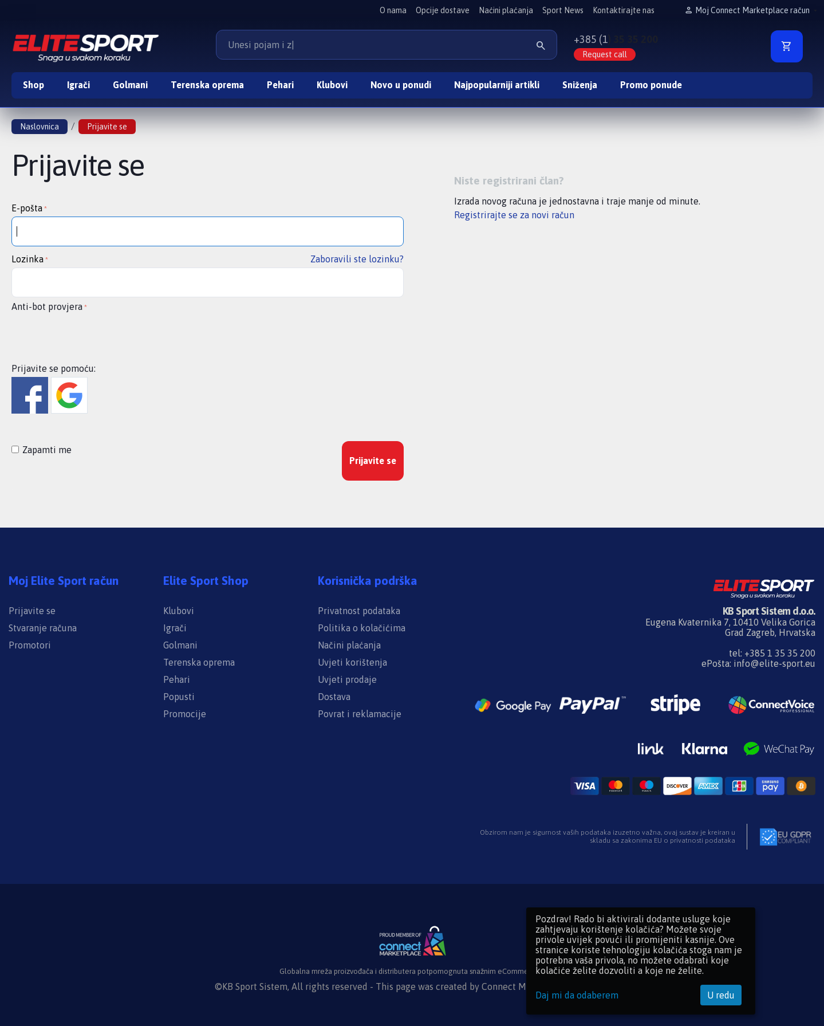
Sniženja (579, 85)
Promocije (184, 714)
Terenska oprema (207, 85)
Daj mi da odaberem (576, 995)
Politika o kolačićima (361, 628)
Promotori (30, 645)
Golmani (130, 85)
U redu (721, 995)
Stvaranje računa (43, 628)
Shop (33, 85)
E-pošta (26, 208)
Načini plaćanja (349, 645)
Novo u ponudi (400, 85)
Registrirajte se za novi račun (514, 215)
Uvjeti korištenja (352, 662)
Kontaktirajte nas (624, 10)
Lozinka (27, 259)
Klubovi (332, 85)
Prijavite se (372, 460)
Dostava (334, 696)
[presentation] (98, 337)
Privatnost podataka (359, 611)
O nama (393, 10)
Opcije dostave (443, 10)
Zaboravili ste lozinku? (357, 259)
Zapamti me (41, 450)
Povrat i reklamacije (359, 714)
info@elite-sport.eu (774, 663)
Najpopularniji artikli (496, 85)
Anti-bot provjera (46, 306)
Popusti (179, 696)
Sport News (562, 10)
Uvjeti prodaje (347, 679)
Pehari (280, 85)
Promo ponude (651, 85)
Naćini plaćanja (506, 10)
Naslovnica (39, 126)
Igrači (78, 85)
